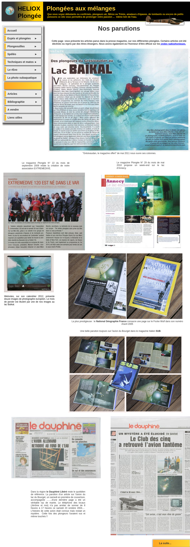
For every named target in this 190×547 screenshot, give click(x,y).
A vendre (12, 109)
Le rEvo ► (21, 69)
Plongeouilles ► (21, 46)
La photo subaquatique (21, 77)
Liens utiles (14, 117)
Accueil (11, 30)
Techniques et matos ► (21, 61)
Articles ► (22, 93)
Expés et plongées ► (21, 38)
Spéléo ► (21, 54)
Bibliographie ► (22, 101)
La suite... (162, 543)
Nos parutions (14, 85)
